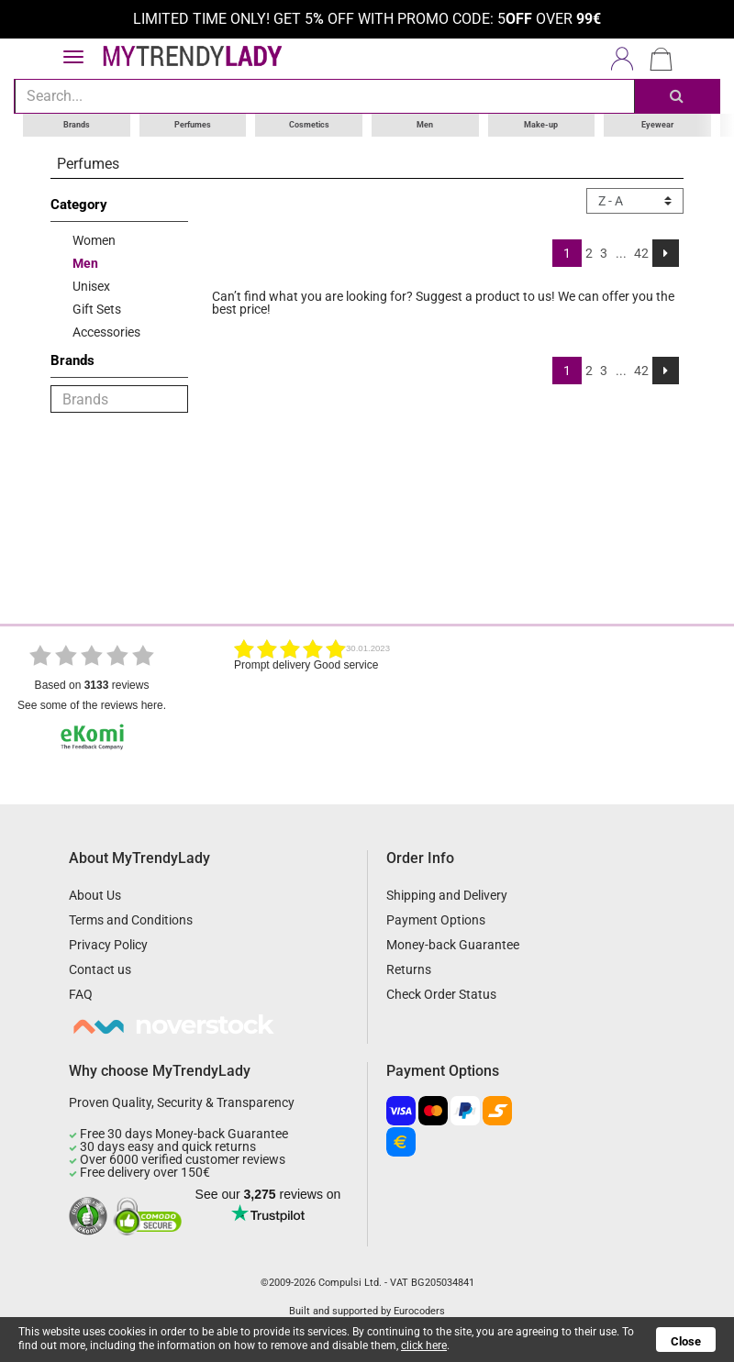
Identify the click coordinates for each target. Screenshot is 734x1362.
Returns (408, 969)
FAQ (81, 994)
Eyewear (657, 124)
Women (94, 240)
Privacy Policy (108, 944)
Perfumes (192, 124)
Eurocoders (419, 1311)
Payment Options (435, 920)
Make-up (541, 124)
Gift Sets (96, 309)
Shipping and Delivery (446, 895)
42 (641, 253)
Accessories (106, 332)
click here (424, 1345)
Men (425, 124)
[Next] (665, 253)
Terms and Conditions (131, 920)
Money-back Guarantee (452, 944)
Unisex (91, 286)
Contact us (100, 969)
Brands (76, 124)
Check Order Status (441, 994)
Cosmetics (309, 124)
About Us (95, 895)
